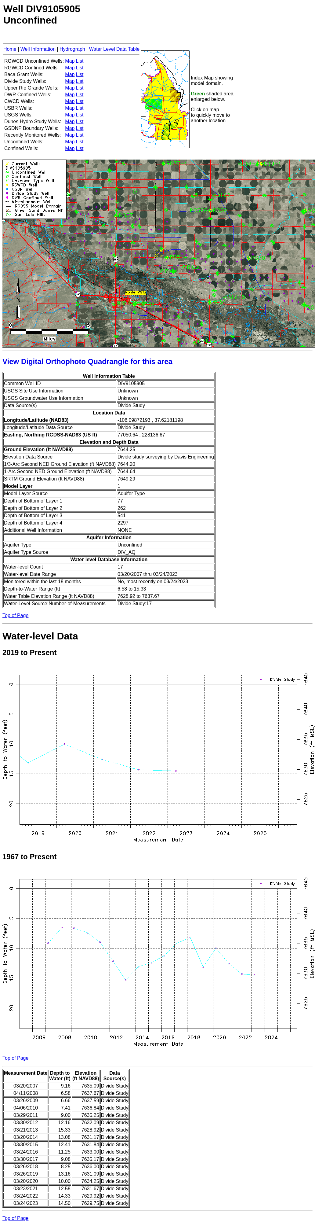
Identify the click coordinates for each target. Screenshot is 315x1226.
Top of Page (15, 615)
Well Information (38, 49)
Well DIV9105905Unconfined (41, 14)
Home (9, 49)
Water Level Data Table (114, 49)
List (79, 61)
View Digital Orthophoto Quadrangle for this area (87, 361)
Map (69, 61)
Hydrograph (72, 49)
